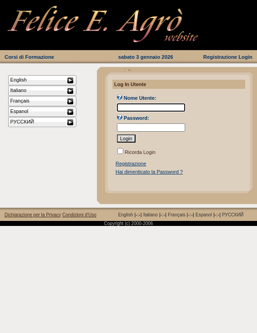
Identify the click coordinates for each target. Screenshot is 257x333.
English (125, 214)
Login (245, 57)
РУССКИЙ (232, 214)
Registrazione (220, 57)
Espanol (204, 214)
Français (176, 214)
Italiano (150, 214)
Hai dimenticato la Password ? (149, 171)
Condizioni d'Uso (79, 214)
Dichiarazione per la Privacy (33, 214)
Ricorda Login (140, 152)
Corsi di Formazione (29, 57)
